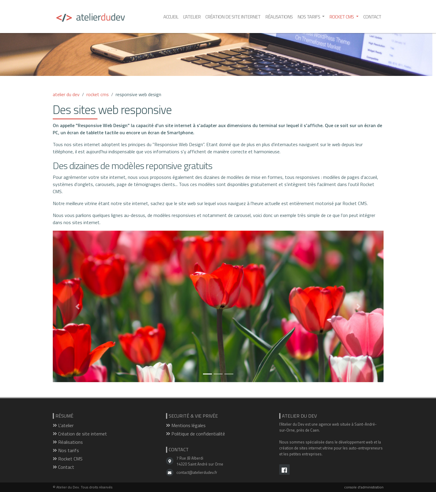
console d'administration (364, 487)
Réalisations (279, 16)
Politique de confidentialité (195, 433)
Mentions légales (186, 425)
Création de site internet (232, 16)
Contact (372, 16)
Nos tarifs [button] (309, 16)
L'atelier (192, 16)
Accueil (170, 16)
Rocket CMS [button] (342, 16)
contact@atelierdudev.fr (196, 472)
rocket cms (97, 94)
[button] (78, 306)
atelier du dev (66, 94)
